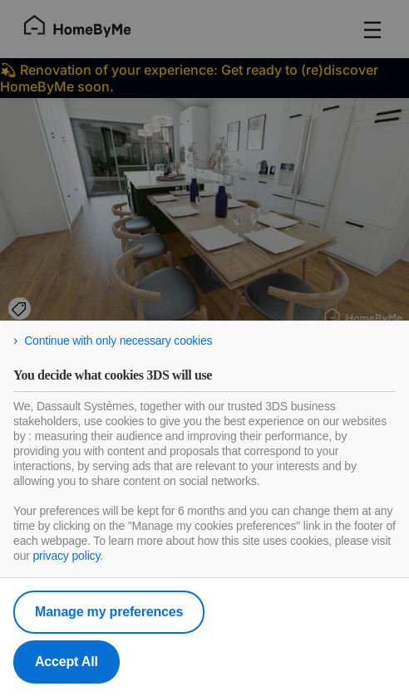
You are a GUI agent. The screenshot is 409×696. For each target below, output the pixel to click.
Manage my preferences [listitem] (109, 612)
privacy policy (66, 555)
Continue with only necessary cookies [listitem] (118, 340)
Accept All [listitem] (66, 661)
